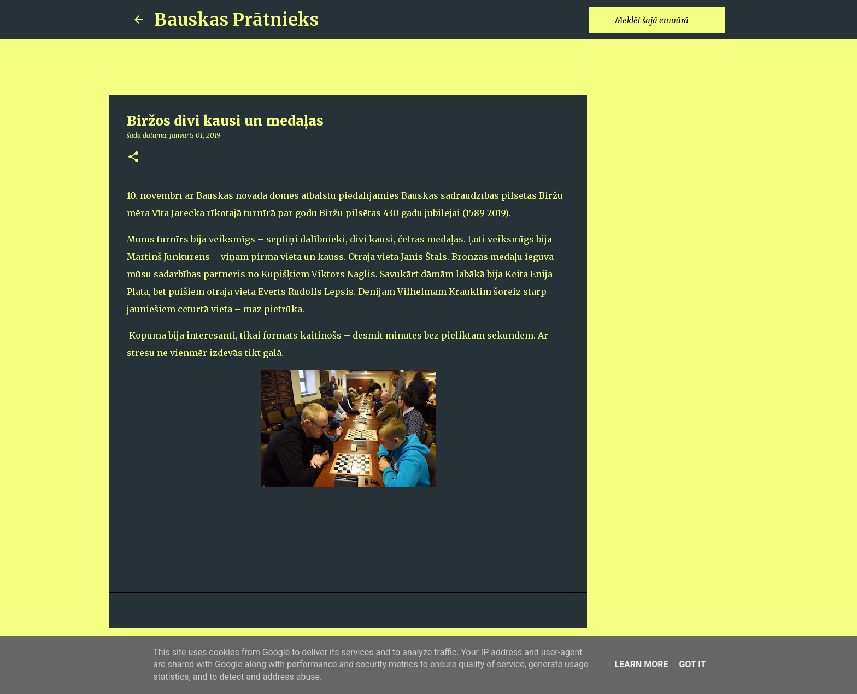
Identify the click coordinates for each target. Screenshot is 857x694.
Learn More (641, 664)
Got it (692, 664)
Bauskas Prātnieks (236, 20)
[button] (133, 157)
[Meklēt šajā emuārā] (668, 20)
